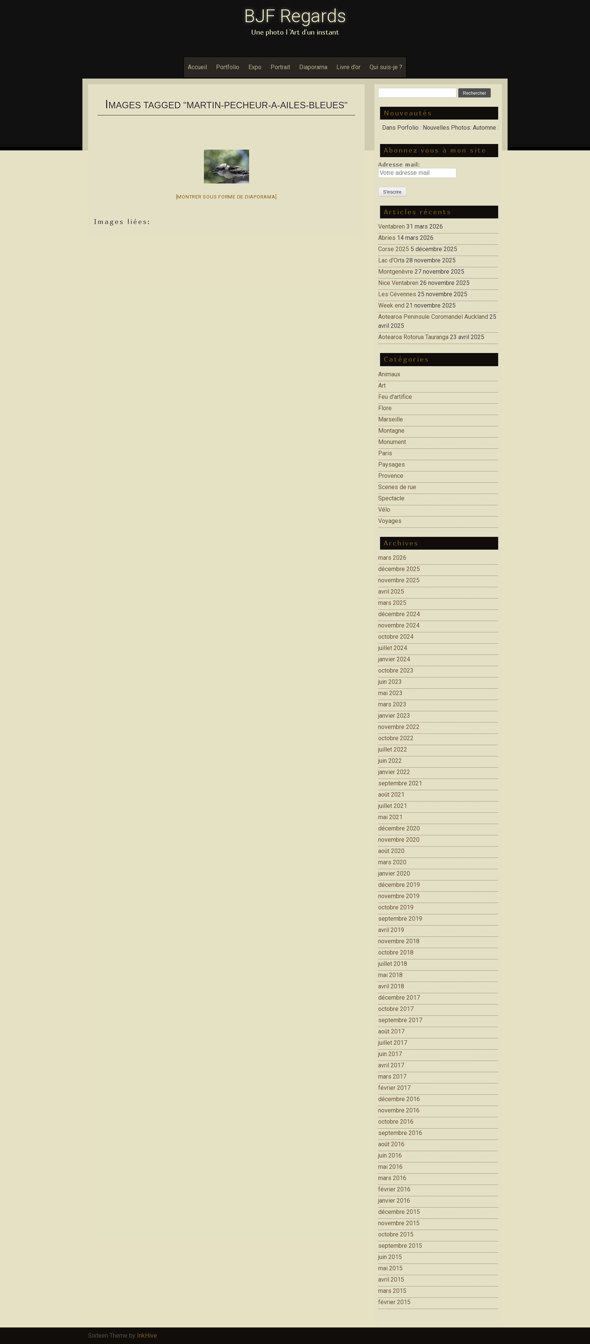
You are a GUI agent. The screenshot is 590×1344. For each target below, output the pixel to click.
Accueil (197, 67)
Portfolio (227, 67)
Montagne (391, 430)
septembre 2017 (400, 1020)
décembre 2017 (399, 997)
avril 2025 (391, 591)
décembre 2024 (399, 614)
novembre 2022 (399, 726)
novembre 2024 (399, 625)
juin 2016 (390, 1155)
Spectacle (391, 498)
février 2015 (394, 1302)
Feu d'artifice (395, 396)
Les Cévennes (397, 294)
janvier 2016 (394, 1200)
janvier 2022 (394, 772)
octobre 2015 (396, 1234)
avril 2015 (391, 1279)
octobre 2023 (396, 670)
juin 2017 (390, 1054)
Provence (390, 475)
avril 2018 (391, 986)
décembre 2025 (399, 569)
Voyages (389, 520)
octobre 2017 (396, 1008)
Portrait (280, 67)
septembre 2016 (400, 1132)
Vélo (384, 509)
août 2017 (391, 1031)
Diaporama (313, 67)
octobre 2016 (396, 1121)
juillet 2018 (392, 963)
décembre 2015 (399, 1211)
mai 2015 (390, 1268)
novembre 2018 (399, 941)
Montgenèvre (395, 271)
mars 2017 (392, 1076)
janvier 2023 (394, 715)
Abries (386, 237)
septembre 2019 (400, 918)
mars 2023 (392, 704)
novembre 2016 (399, 1110)
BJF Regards (295, 16)
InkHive (147, 1335)
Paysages (391, 464)
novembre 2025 (399, 580)
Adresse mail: (399, 164)
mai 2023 (390, 693)
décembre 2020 (399, 828)
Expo (255, 67)
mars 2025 (392, 602)
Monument (392, 441)
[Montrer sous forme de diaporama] (226, 197)
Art (382, 385)
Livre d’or (348, 67)
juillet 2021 (392, 805)
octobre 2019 (396, 907)
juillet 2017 (392, 1042)
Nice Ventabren (398, 282)
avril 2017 (391, 1065)
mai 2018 (390, 975)
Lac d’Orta (391, 260)
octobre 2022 (396, 738)
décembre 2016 (399, 1099)
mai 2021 (390, 817)
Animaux (389, 374)
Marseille (390, 419)
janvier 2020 (394, 873)
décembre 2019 (399, 884)
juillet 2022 (392, 749)
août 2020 (391, 851)
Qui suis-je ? (386, 67)
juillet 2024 (392, 648)
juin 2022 (390, 760)
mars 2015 (392, 1290)
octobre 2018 (396, 952)
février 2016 (394, 1189)
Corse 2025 (393, 249)
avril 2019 (391, 929)
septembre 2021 (400, 783)
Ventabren (391, 226)
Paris (385, 453)
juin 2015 (390, 1257)
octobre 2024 (396, 636)
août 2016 (391, 1144)
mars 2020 (392, 862)
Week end (391, 305)
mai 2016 (390, 1166)
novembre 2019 (399, 896)
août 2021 (391, 794)
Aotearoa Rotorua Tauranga (413, 337)
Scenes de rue (397, 487)
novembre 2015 (399, 1223)
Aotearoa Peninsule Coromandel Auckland (433, 316)
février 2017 (394, 1087)
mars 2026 (392, 557)
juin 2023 (390, 681)
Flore (385, 408)
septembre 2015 (400, 1245)
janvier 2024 (394, 659)
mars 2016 (392, 1178)
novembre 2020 (399, 839)
